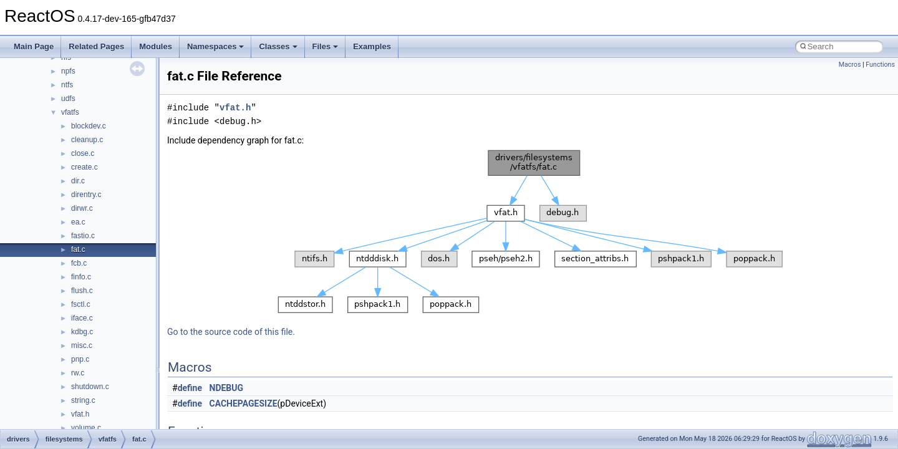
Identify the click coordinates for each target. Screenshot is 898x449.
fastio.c (83, 235)
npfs (68, 71)
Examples (372, 46)
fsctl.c (80, 304)
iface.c (82, 318)
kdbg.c (82, 331)
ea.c (78, 222)
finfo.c (81, 277)
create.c (84, 167)
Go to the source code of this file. (231, 332)
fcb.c (79, 263)
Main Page (34, 46)
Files (325, 46)
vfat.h (80, 414)
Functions (880, 64)
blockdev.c (88, 126)
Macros (850, 64)
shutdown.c (90, 386)
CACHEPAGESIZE (244, 403)
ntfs (67, 84)
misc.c (81, 345)
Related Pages (96, 46)
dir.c (78, 180)
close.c (82, 153)
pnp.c (80, 359)
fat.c (78, 249)
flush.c (82, 290)
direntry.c (86, 194)
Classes (278, 46)
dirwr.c (82, 208)
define (190, 388)
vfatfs (70, 112)
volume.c (86, 427)
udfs (68, 98)
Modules (155, 46)
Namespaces (215, 46)
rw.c (77, 373)
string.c (83, 400)
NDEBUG (227, 388)
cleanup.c (87, 139)
